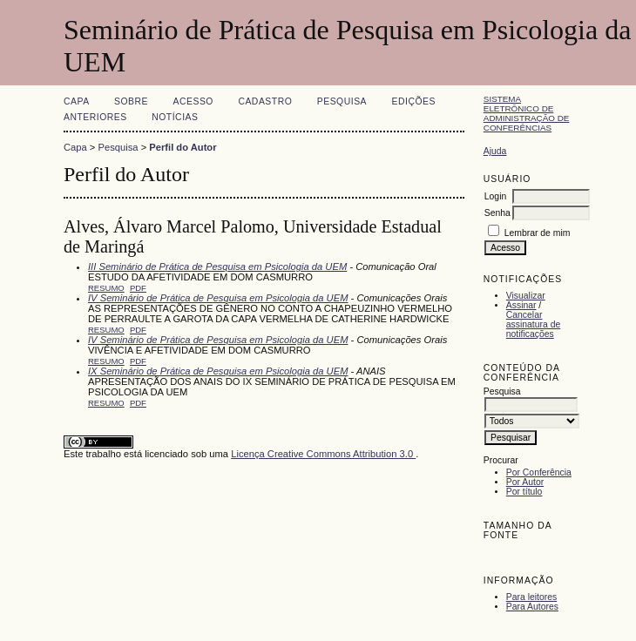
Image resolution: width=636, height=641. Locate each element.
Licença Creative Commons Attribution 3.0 (323, 454)
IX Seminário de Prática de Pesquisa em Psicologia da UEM (218, 371)
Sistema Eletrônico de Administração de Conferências (527, 113)
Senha (497, 213)
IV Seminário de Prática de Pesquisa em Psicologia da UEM (218, 298)
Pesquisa (342, 101)
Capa (77, 101)
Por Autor (525, 482)
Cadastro (265, 101)
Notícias (175, 117)
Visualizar (525, 295)
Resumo (106, 288)
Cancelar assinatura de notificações (533, 324)
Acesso (193, 101)
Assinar (521, 305)
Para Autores (532, 606)
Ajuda (495, 151)
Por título (524, 491)
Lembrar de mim (537, 233)
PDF (138, 288)
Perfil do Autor (182, 147)
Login (495, 196)
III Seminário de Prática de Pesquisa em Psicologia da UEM (217, 266)
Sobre (131, 101)
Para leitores (531, 597)
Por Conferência (539, 472)
